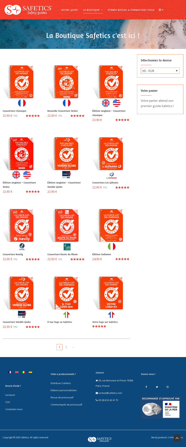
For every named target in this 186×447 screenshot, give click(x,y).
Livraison (10, 395)
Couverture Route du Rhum (62, 254)
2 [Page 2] (66, 347)
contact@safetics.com (109, 393)
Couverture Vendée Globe (17, 321)
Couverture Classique (14, 110)
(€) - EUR (148, 71)
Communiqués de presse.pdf (66, 404)
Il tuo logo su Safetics (59, 321)
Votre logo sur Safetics (105, 321)
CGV (7, 402)
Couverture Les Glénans (105, 182)
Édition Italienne (101, 254)
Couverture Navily (13, 254)
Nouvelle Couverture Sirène (62, 110)
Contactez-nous (13, 409)
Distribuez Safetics (61, 383)
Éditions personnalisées (64, 390)
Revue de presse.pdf (62, 397)
